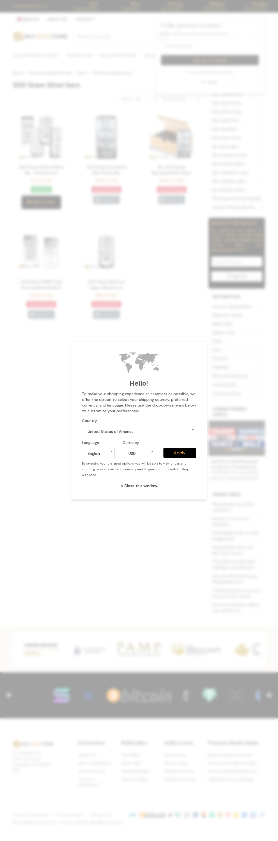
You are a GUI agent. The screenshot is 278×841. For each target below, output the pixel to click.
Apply (179, 453)
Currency (131, 442)
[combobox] (139, 431)
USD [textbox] (132, 453)
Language (90, 442)
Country (89, 420)
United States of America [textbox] (111, 431)
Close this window (139, 485)
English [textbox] (94, 453)
